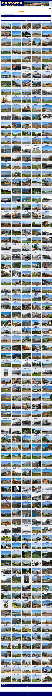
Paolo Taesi (28, 343)
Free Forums (25, 693)
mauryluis (38, 211)
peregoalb (28, 592)
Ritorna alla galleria (26, 686)
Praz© (8, 30)
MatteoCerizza (28, 30)
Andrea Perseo (38, 79)
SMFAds (22, 693)
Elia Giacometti (48, 335)
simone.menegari (49, 112)
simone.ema (38, 38)
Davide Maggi (7, 418)
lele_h (7, 468)
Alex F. (38, 352)
